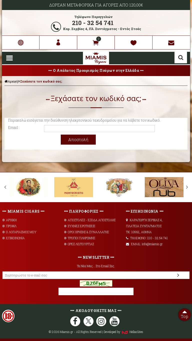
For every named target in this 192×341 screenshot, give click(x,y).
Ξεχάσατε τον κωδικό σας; (41, 81)
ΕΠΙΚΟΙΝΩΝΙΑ (13, 238)
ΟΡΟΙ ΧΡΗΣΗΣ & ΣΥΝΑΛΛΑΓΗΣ (86, 232)
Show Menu (9, 58)
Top (184, 313)
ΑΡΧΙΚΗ (9, 220)
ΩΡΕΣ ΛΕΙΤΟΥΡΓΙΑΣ (79, 244)
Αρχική (11, 81)
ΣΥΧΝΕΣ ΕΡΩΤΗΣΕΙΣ (79, 226)
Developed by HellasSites (123, 332)
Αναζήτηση (180, 57)
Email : (14, 127)
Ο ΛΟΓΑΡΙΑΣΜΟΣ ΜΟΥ (19, 232)
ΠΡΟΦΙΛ (9, 226)
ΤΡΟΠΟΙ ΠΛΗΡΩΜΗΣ (79, 238)
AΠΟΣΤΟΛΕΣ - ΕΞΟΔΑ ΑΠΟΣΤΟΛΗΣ (90, 220)
